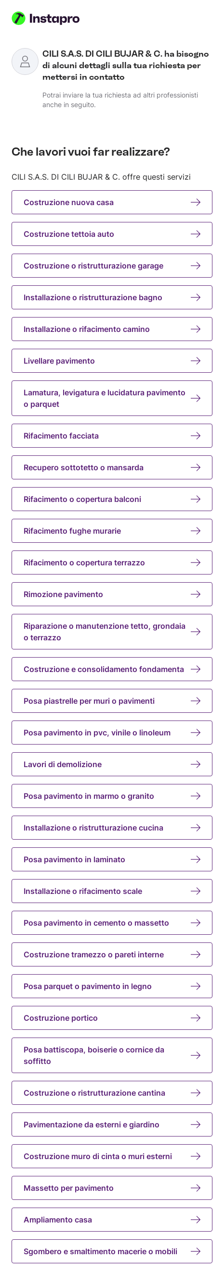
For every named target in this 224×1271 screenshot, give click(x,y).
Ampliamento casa (112, 1219)
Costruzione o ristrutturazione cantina (112, 1092)
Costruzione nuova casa (112, 202)
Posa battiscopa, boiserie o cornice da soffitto (112, 1055)
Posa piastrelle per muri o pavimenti (112, 700)
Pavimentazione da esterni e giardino (112, 1124)
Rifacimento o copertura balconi (112, 499)
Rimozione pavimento (112, 594)
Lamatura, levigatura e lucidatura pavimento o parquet (112, 398)
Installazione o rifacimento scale (112, 891)
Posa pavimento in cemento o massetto (112, 922)
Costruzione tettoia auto (112, 233)
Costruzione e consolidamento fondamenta (112, 669)
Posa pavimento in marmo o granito (112, 795)
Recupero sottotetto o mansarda (112, 467)
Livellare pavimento (112, 360)
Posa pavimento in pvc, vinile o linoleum (112, 732)
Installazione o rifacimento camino (112, 329)
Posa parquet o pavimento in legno (112, 986)
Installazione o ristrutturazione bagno (112, 297)
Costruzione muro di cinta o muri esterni (112, 1156)
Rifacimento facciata (112, 435)
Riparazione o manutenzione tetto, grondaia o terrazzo (112, 631)
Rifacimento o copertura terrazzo (112, 562)
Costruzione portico (112, 1017)
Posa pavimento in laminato (112, 859)
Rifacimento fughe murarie (112, 530)
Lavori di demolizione (112, 764)
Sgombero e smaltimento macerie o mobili (112, 1251)
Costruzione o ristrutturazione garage (112, 265)
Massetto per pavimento (112, 1187)
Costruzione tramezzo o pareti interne (112, 954)
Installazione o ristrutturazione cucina (112, 827)
